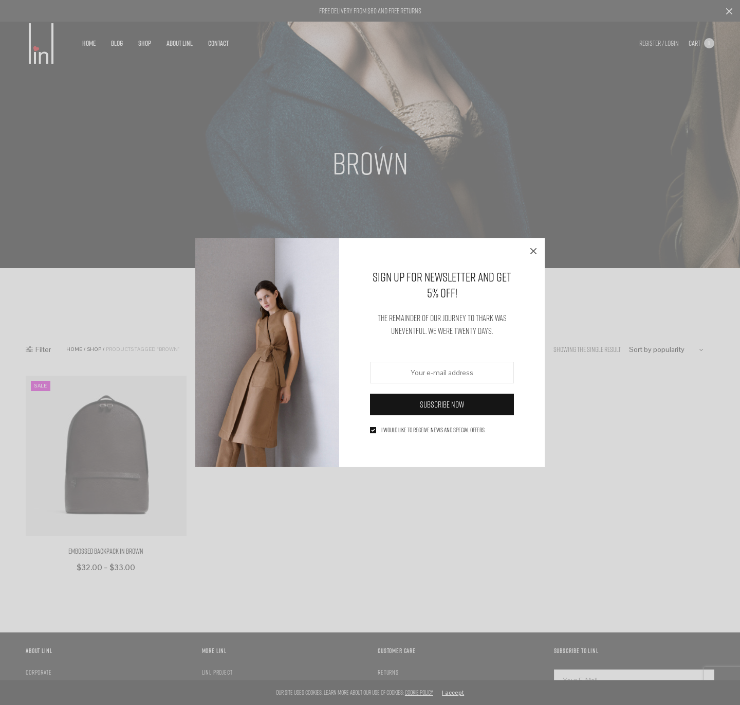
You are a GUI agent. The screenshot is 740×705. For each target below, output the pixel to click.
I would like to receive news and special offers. (433, 430)
